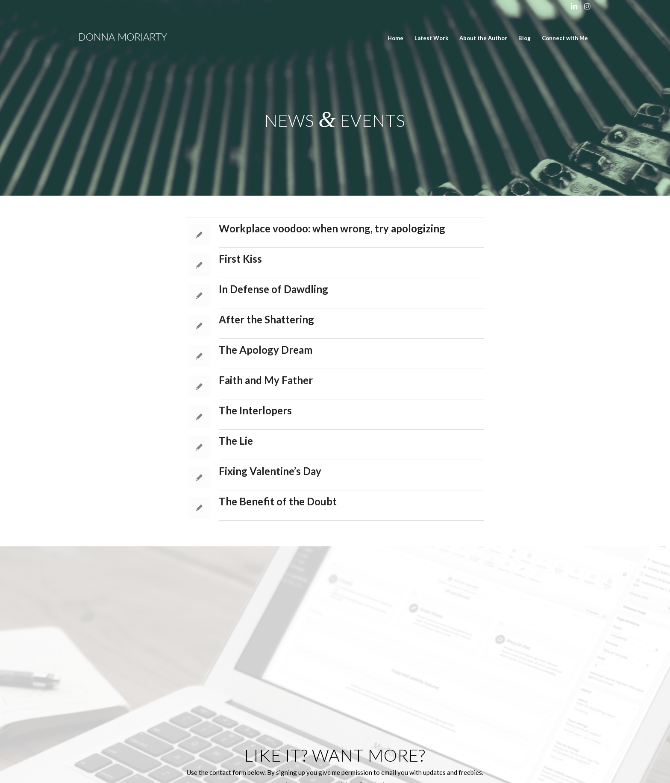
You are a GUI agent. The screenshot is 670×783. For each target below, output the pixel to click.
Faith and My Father (266, 380)
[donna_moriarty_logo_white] (129, 38)
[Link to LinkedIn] (574, 6)
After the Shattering (266, 319)
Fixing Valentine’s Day (270, 471)
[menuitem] (395, 38)
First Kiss (240, 258)
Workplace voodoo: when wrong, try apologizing (332, 228)
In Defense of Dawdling (273, 289)
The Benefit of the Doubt (278, 501)
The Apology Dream (265, 349)
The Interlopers (255, 410)
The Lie (236, 440)
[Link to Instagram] (587, 6)
